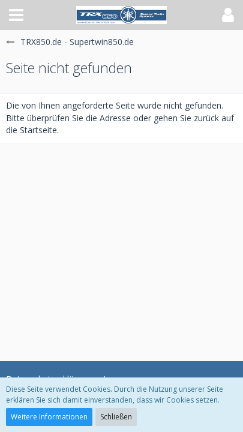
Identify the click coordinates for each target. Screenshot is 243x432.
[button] (16, 15)
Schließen (116, 417)
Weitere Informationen (49, 417)
